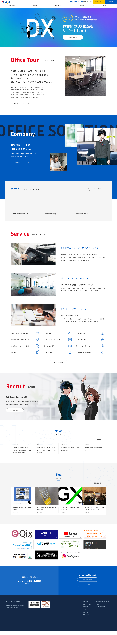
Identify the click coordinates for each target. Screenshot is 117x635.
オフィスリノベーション (76, 279)
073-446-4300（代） (13, 611)
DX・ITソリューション (75, 310)
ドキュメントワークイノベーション (82, 249)
